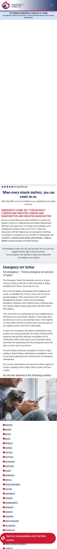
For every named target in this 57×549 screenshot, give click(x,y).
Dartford (9, 466)
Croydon (9, 457)
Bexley (8, 434)
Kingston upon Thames (15, 544)
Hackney (9, 498)
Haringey (9, 507)
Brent (7, 439)
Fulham (8, 489)
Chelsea (8, 452)
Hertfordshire (12, 521)
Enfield (8, 480)
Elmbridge (9, 475)
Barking (8, 425)
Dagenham (10, 462)
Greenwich (10, 494)
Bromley (9, 443)
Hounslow (10, 530)
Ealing (8, 471)
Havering (9, 516)
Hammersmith (11, 503)
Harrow (8, 512)
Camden (8, 448)
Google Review (14, 187)
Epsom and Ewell (12, 484)
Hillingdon (10, 526)
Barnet (8, 430)
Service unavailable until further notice (26, 538)
